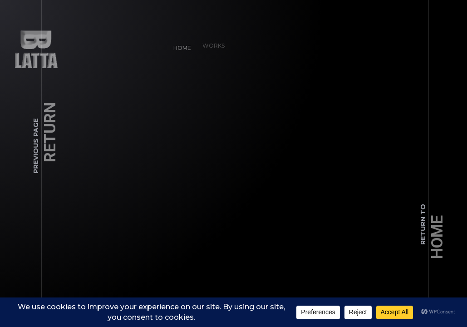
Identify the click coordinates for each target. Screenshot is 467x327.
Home (181, 46)
